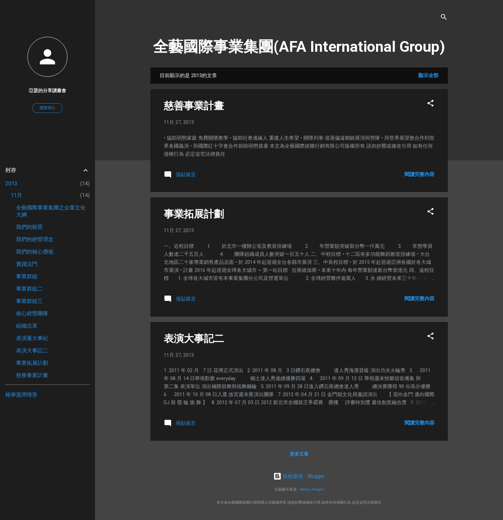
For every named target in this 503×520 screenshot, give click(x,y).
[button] (430, 104)
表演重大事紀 (32, 338)
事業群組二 (29, 289)
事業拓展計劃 (194, 214)
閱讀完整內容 (419, 174)
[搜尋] (444, 18)
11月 (16, 195)
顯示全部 (428, 75)
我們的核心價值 (34, 251)
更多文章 (299, 454)
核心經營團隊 (32, 313)
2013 (11, 183)
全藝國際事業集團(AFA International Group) (299, 46)
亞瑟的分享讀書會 (47, 90)
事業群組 (26, 276)
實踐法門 (26, 264)
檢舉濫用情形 (21, 394)
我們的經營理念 (34, 239)
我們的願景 (29, 227)
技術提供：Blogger (299, 476)
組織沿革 (26, 326)
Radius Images (312, 489)
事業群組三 (29, 301)
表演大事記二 (194, 338)
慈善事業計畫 (194, 106)
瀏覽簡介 (47, 108)
